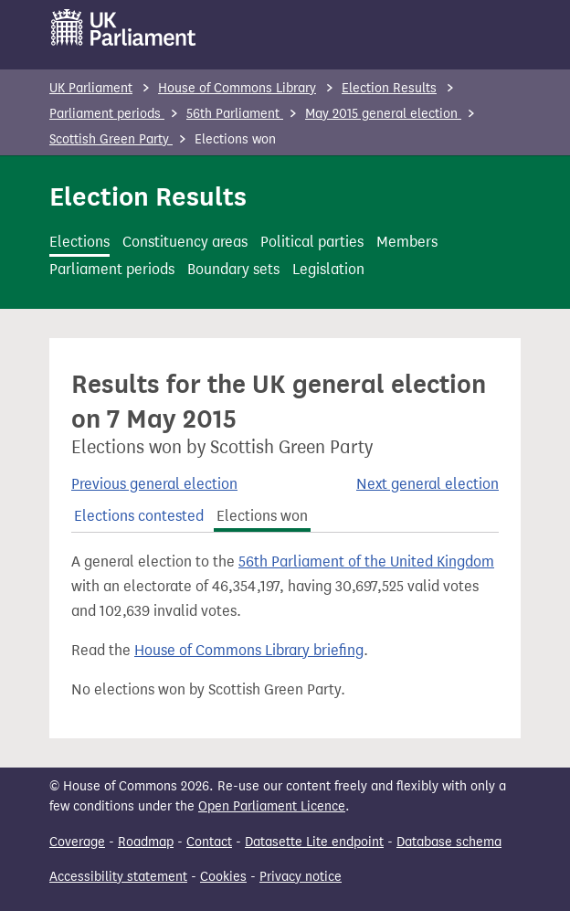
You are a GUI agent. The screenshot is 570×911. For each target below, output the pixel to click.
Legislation (328, 269)
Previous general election (154, 484)
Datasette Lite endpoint (314, 842)
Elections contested (139, 515)
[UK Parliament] (123, 27)
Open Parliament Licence (271, 806)
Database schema (448, 842)
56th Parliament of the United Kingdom (366, 561)
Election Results (389, 88)
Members (407, 241)
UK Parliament (90, 88)
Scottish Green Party (111, 139)
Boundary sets (233, 269)
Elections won (262, 515)
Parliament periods (106, 114)
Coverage (77, 842)
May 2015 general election (383, 114)
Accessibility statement (118, 877)
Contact (209, 842)
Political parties (312, 241)
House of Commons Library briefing (249, 650)
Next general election (427, 484)
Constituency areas (185, 241)
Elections (79, 241)
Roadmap (146, 842)
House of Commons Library (237, 88)
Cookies (223, 877)
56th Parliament (234, 114)
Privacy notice (300, 877)
